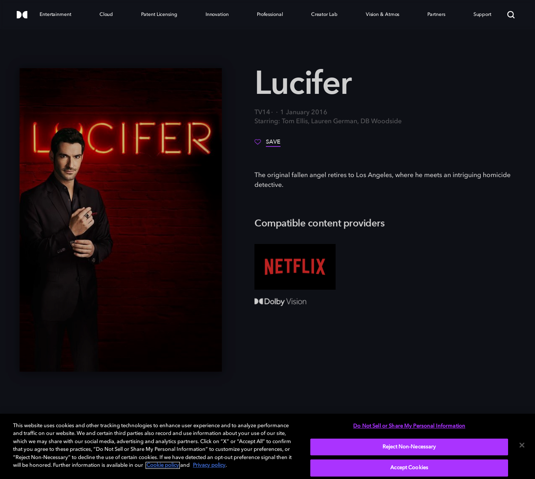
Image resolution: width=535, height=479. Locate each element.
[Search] (511, 14)
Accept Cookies (409, 467)
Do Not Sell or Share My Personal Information (409, 426)
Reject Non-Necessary (409, 447)
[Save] (267, 145)
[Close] (522, 445)
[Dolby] (22, 15)
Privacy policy (209, 465)
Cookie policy (162, 465)
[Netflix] (295, 267)
